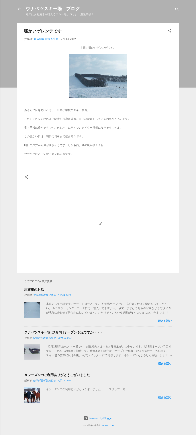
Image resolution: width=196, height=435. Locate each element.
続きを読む (165, 320)
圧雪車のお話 (34, 289)
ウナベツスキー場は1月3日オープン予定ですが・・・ (63, 332)
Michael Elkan (107, 425)
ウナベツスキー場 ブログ (53, 8)
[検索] (177, 10)
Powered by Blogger (98, 418)
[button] (169, 31)
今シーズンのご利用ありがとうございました (57, 375)
